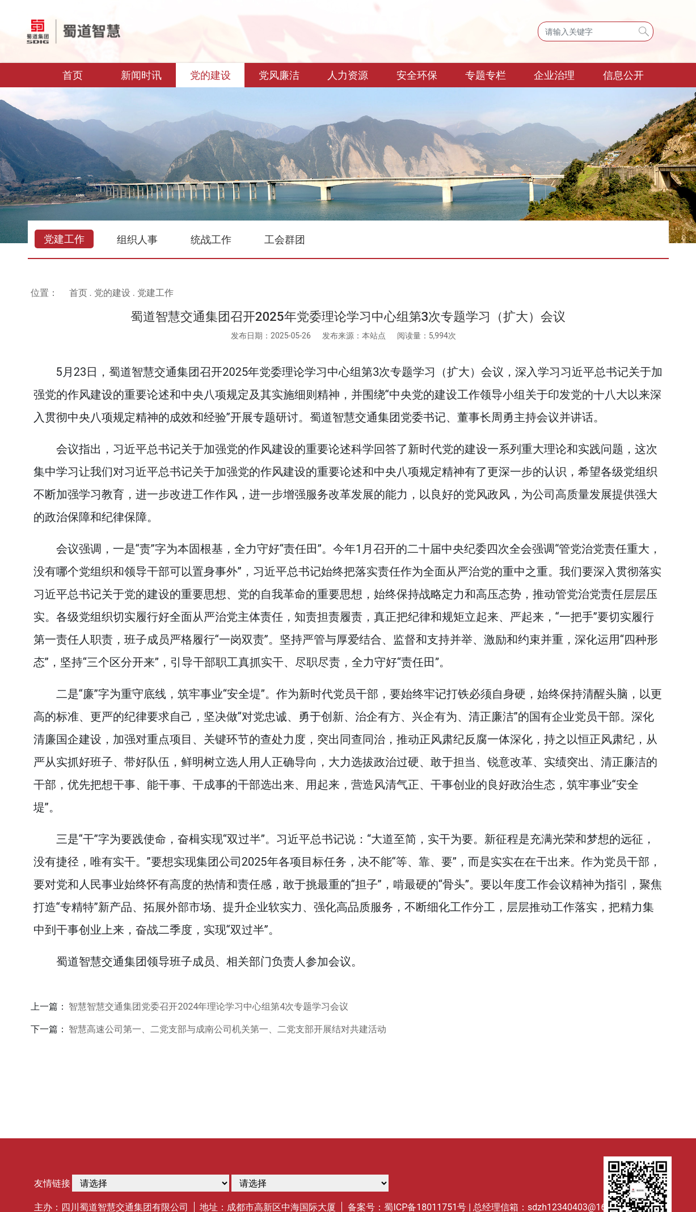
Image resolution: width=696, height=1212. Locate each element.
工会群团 (284, 239)
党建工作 (64, 239)
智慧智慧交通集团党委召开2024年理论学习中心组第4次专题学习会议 (208, 1006)
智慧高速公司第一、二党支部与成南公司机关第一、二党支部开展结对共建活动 (227, 1029)
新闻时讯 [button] (141, 75)
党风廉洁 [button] (279, 75)
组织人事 (137, 239)
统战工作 (211, 239)
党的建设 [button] (210, 75)
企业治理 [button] (554, 75)
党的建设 (112, 292)
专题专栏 (485, 75)
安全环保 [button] (416, 75)
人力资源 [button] (347, 75)
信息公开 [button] (623, 75)
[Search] (595, 31)
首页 (84, 74)
